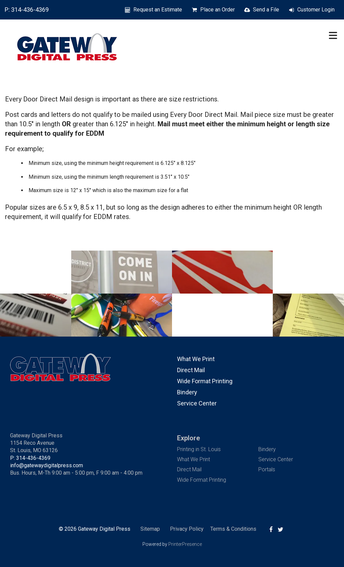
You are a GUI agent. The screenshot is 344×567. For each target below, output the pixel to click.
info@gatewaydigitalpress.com (46, 465)
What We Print (196, 358)
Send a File (266, 9)
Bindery (187, 392)
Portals (266, 469)
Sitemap (150, 529)
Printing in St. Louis (199, 449)
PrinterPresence (185, 544)
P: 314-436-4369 (27, 9)
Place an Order (217, 9)
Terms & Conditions (233, 529)
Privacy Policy (187, 529)
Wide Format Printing (204, 381)
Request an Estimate (157, 9)
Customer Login (316, 9)
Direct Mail (191, 370)
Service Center (197, 403)
